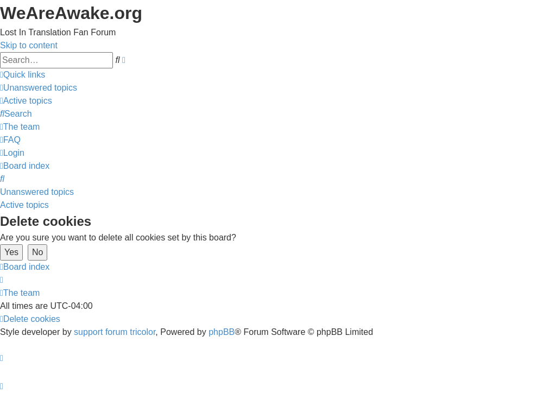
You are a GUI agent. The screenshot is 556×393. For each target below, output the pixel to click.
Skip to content (29, 45)
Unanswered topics (37, 191)
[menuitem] (38, 87)
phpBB (221, 332)
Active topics (24, 205)
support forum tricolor (114, 332)
